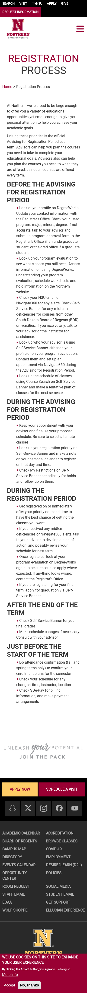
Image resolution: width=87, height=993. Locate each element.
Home (7, 87)
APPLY (51, 3)
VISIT (23, 3)
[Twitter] (28, 808)
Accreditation (59, 833)
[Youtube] (74, 808)
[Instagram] (43, 808)
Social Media (58, 886)
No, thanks (29, 985)
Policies (53, 873)
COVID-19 (54, 849)
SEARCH (8, 3)
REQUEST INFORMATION (20, 12)
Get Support (58, 902)
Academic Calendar (21, 833)
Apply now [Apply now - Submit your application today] (20, 789)
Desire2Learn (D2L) (64, 865)
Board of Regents (19, 841)
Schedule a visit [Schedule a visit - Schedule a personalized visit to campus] (61, 789)
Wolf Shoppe (14, 910)
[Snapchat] (12, 808)
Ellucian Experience (65, 910)
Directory (12, 857)
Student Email (60, 894)
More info (10, 974)
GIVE (64, 3)
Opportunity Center (14, 876)
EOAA (7, 902)
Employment (58, 857)
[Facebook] (59, 808)
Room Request (16, 886)
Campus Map (14, 849)
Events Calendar (18, 865)
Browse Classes (61, 841)
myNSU (37, 3)
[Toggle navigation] (80, 29)
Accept (9, 985)
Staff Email (13, 894)
